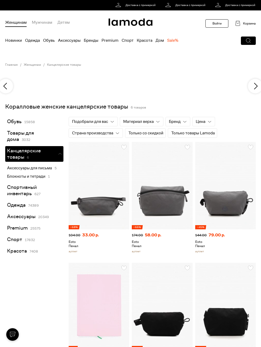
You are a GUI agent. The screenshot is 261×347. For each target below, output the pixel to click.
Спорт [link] (14, 239)
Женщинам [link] (32, 65)
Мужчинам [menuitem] (42, 22)
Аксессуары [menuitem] (69, 40)
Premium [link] (17, 228)
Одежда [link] (16, 205)
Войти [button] (217, 23)
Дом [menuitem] (160, 40)
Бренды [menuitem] (91, 40)
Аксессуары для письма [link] (29, 168)
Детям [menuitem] (63, 22)
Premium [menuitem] (110, 40)
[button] (248, 41)
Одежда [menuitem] (32, 40)
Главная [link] (11, 65)
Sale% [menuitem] (172, 40)
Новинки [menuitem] (13, 40)
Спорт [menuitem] (128, 40)
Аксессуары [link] (21, 216)
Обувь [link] (14, 121)
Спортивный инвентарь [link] (22, 190)
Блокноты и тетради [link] (26, 176)
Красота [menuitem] (144, 40)
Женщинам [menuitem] (16, 22)
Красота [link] (17, 251)
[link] (136, 5)
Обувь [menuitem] (49, 40)
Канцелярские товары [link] (64, 65)
